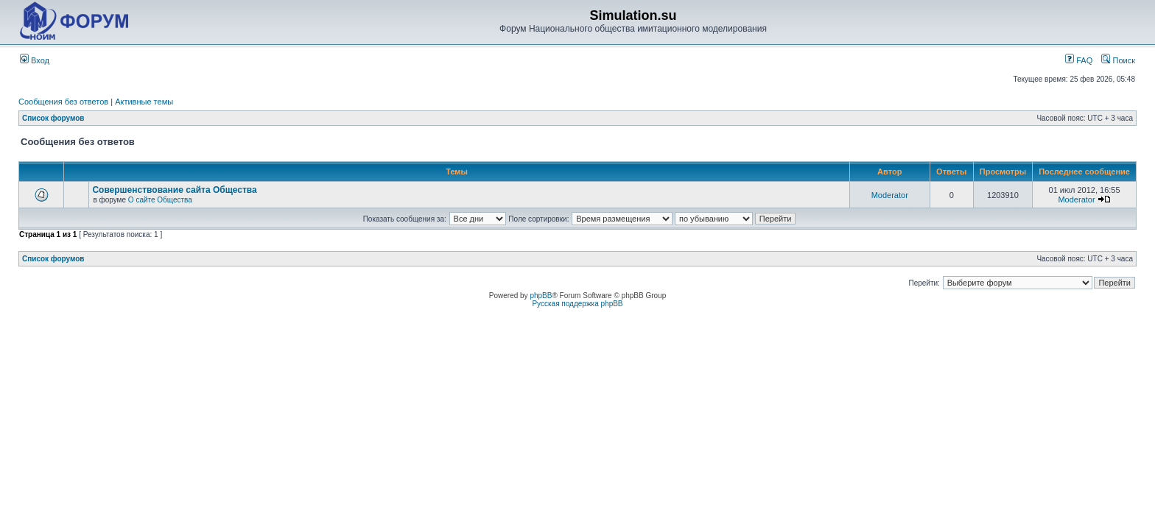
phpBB (541, 296)
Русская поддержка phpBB (577, 304)
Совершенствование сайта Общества (174, 190)
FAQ (1078, 60)
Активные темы (144, 101)
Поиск (1118, 60)
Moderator (889, 195)
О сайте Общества (160, 200)
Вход (34, 60)
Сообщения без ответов (63, 101)
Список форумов (53, 118)
